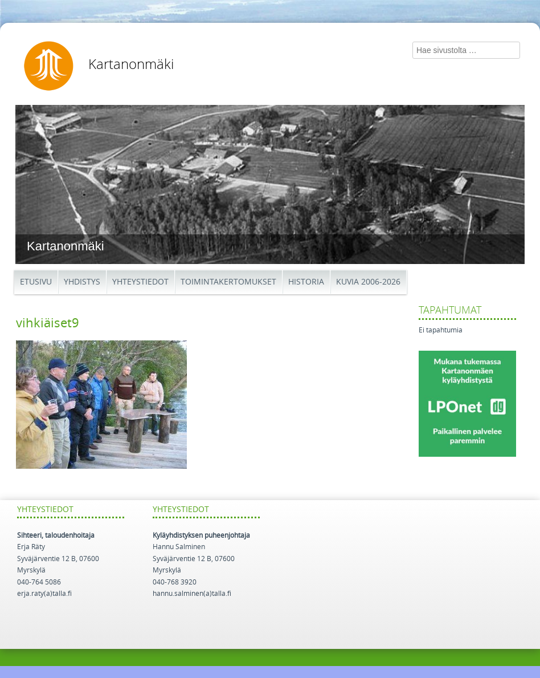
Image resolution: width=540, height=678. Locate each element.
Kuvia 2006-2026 (368, 282)
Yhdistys (82, 282)
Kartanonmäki (131, 64)
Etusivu (36, 282)
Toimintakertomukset (228, 282)
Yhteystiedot (140, 282)
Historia (306, 282)
